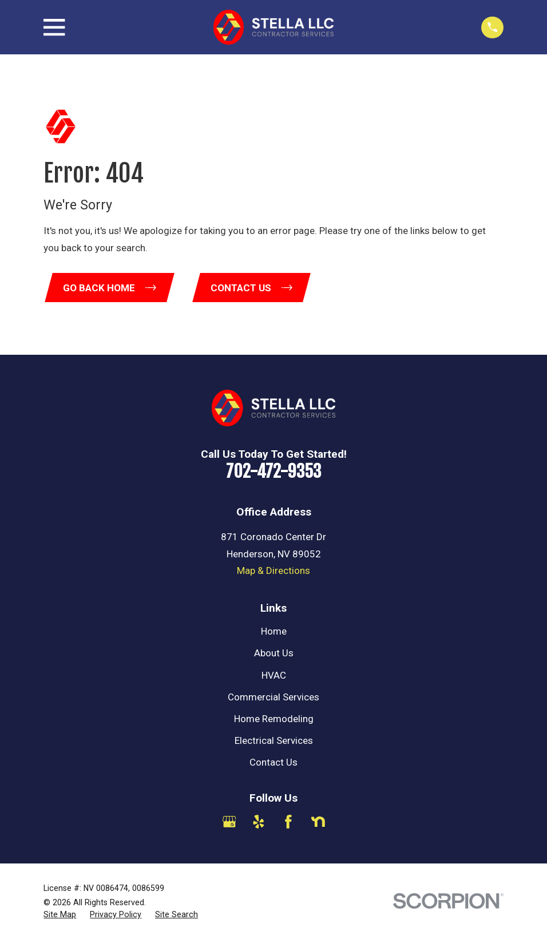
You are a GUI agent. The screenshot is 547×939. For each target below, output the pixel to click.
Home (274, 632)
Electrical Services (274, 741)
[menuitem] (59, 916)
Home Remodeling (274, 720)
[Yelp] (258, 823)
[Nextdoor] (318, 823)
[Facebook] (288, 823)
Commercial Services (273, 697)
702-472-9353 (273, 472)
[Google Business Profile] (229, 823)
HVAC (273, 676)
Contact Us (273, 763)
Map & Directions (273, 571)
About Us (274, 654)
